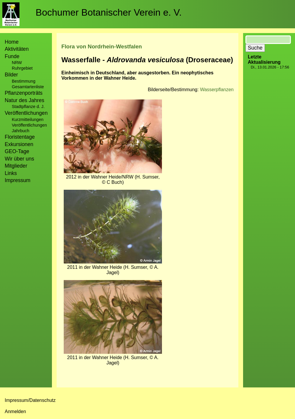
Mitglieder (16, 166)
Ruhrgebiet (22, 68)
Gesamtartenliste (28, 86)
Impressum (17, 180)
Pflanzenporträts (23, 93)
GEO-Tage (17, 151)
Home (12, 42)
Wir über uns (19, 159)
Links (11, 173)
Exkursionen (19, 144)
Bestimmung (23, 81)
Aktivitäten (17, 49)
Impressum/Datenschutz (30, 400)
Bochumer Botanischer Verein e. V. (109, 12)
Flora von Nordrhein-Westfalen (101, 46)
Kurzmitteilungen (27, 119)
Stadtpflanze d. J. (28, 106)
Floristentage (20, 137)
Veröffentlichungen (29, 125)
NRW (17, 62)
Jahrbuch (20, 130)
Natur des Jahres (24, 100)
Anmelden (15, 411)
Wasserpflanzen (217, 89)
